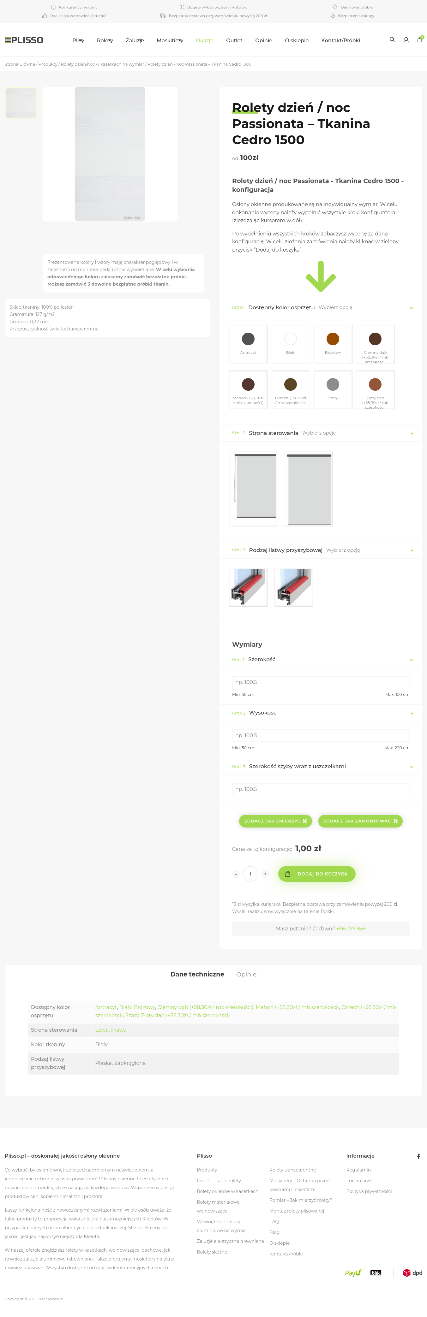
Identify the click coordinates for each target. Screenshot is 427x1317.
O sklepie (311, 41)
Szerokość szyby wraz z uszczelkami (289, 771)
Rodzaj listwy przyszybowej (286, 553)
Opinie (277, 41)
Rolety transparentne (292, 1177)
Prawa (119, 1037)
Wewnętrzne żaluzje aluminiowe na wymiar (222, 1233)
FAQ (274, 1229)
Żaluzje (134, 41)
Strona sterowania (273, 436)
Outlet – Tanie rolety (219, 1188)
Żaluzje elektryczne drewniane (230, 1248)
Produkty (207, 1177)
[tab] (196, 980)
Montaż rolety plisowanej (296, 1218)
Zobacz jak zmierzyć (275, 825)
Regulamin (358, 1177)
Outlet (248, 41)
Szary (132, 1023)
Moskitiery (176, 41)
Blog (274, 1240)
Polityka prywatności (369, 1198)
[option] (24, 104)
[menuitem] (65, 39)
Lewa (102, 1037)
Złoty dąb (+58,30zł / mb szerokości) (185, 1023)
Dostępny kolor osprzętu (281, 307)
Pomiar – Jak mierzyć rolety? (300, 1207)
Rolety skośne (212, 1259)
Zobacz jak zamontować (360, 825)
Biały (125, 1014)
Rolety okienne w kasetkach (227, 1198)
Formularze (359, 1188)
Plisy (62, 41)
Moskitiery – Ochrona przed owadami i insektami (299, 1192)
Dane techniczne (197, 980)
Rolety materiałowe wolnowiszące (218, 1214)
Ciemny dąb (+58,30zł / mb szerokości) (206, 1014)
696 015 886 (351, 933)
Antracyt (106, 1014)
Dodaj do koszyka (325, 878)
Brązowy (144, 1014)
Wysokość (254, 717)
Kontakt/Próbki (354, 41)
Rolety (96, 41)
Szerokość (253, 664)
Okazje (218, 41)
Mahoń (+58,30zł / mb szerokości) (297, 1014)
